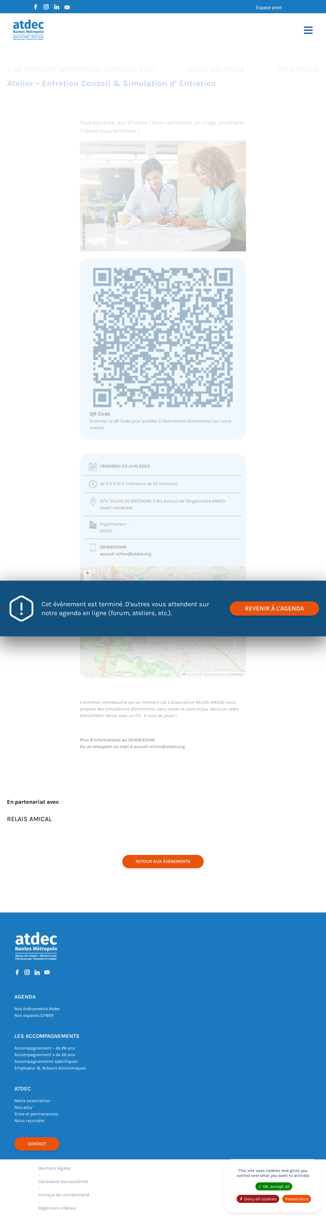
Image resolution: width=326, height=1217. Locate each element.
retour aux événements (163, 861)
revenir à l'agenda (274, 608)
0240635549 (113, 547)
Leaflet (189, 674)
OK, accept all (273, 1186)
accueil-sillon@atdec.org (125, 553)
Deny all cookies (257, 1198)
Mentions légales (54, 1168)
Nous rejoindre (29, 1120)
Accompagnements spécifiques (45, 1061)
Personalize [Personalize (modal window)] (296, 1198)
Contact (37, 1143)
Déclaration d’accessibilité (63, 1181)
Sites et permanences (36, 1114)
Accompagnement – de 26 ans (44, 1048)
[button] (87, 573)
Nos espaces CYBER (34, 1015)
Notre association (32, 1100)
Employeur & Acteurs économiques (50, 1068)
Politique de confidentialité (63, 1194)
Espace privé (269, 7)
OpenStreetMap (214, 674)
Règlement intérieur (57, 1208)
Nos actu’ (23, 1107)
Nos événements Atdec (37, 1008)
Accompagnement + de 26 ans (44, 1054)
